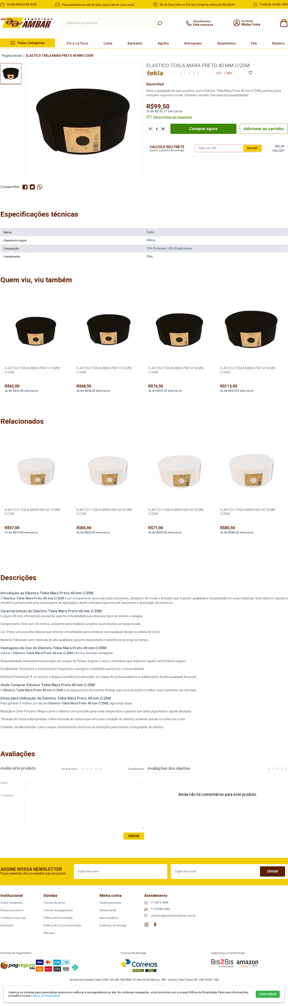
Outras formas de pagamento (172, 117)
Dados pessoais (110, 902)
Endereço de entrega (113, 925)
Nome (3, 783)
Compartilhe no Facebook (25, 187)
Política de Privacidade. (45, 995)
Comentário (7, 795)
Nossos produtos (11, 910)
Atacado (49, 933)
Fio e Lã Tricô (77, 43)
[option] (11, 73)
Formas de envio (54, 902)
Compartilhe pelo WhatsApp (39, 187)
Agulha (163, 43)
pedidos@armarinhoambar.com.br (173, 915)
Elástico (278, 43)
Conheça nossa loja (13, 917)
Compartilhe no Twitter (32, 187)
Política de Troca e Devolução (63, 925)
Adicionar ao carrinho (264, 128)
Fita (254, 43)
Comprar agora (203, 128)
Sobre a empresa (11, 902)
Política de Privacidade (58, 917)
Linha (108, 43)
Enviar (252, 148)
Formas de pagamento (58, 910)
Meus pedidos (109, 917)
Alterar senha (108, 910)
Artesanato (193, 43)
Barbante (135, 43)
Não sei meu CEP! (278, 148)
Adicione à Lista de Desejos (250, 73)
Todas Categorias (31, 43)
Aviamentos (226, 43)
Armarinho (7, 925)
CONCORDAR (267, 994)
